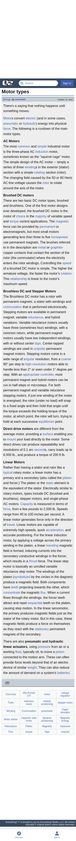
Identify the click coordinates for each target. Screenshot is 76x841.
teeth (14, 587)
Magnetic (47, 726)
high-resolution (36, 364)
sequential (35, 603)
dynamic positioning (47, 719)
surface (48, 434)
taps (38, 343)
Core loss (11, 694)
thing (6, 99)
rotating (39, 172)
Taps (47, 731)
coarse (66, 359)
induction (41, 151)
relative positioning (47, 703)
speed (66, 263)
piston (60, 652)
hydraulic (29, 123)
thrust (33, 561)
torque (14, 221)
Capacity (26, 504)
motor (47, 694)
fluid (18, 652)
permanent (47, 226)
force (7, 128)
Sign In (67, 83)
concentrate (11, 592)
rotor (46, 183)
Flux (11, 731)
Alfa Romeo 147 (28, 694)
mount (11, 439)
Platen (29, 726)
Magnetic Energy (65, 719)
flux (43, 592)
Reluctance (11, 726)
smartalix (20, 99)
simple (42, 146)
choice (20, 216)
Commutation (29, 711)
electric (31, 118)
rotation (66, 273)
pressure (44, 646)
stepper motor (65, 702)
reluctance (35, 317)
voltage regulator (65, 694)
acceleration (54, 530)
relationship (18, 279)
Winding (10, 711)
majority (40, 216)
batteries (63, 673)
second (39, 449)
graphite (56, 247)
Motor (7, 118)
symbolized (22, 577)
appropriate (31, 374)
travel (11, 524)
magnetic (62, 221)
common (24, 146)
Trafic (11, 702)
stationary (42, 629)
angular (29, 359)
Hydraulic (65, 726)
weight (32, 667)
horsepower (59, 237)
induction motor (29, 703)
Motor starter (11, 719)
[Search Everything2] (38, 83)
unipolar (39, 348)
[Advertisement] (38, 39)
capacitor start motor (28, 719)
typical (7, 472)
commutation (12, 307)
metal (42, 247)
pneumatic (10, 123)
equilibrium (46, 421)
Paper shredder (65, 711)
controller (47, 374)
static (50, 483)
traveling (52, 545)
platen (67, 478)
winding (30, 167)
